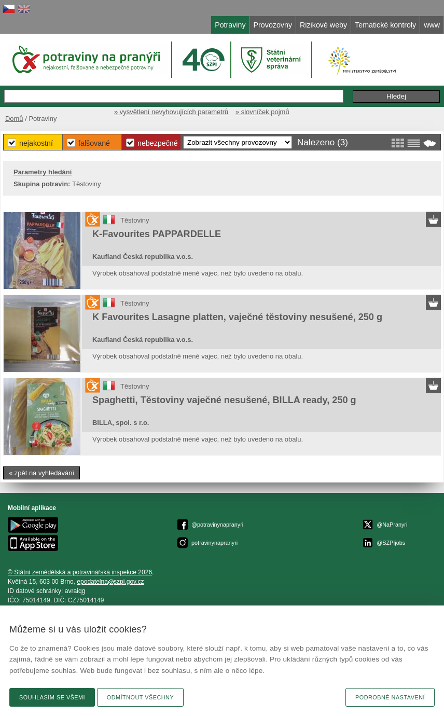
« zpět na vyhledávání (41, 473)
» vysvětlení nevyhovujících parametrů (171, 112)
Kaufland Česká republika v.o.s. (142, 256)
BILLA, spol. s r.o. (120, 422)
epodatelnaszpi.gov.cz (110, 581)
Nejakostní (36, 143)
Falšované (94, 143)
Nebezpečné (157, 143)
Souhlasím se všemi (52, 697)
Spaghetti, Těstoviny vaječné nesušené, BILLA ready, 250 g (224, 400)
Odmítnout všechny (140, 697)
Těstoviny (134, 220)
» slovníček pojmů (262, 112)
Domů (14, 118)
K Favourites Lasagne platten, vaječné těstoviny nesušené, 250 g (237, 317)
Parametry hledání (42, 172)
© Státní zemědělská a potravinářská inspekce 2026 (80, 572)
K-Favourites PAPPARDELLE (156, 234)
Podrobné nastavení (390, 697)
